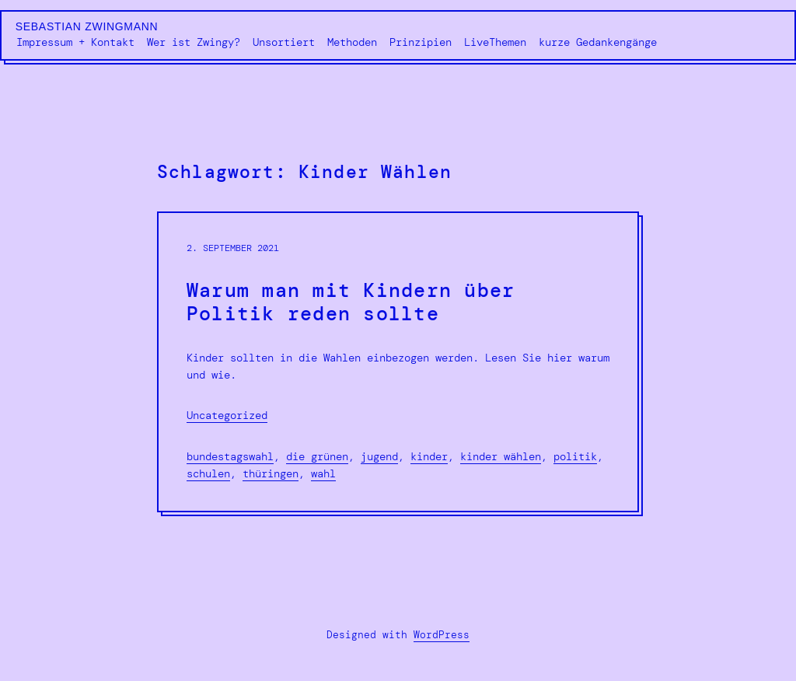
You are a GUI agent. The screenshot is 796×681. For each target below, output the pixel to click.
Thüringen (270, 473)
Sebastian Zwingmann (87, 26)
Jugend (379, 456)
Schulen (208, 473)
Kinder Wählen (500, 456)
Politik (575, 456)
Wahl (323, 473)
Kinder (429, 456)
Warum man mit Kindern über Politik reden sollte (351, 302)
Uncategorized (227, 415)
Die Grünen (317, 456)
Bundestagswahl (230, 456)
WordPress (442, 634)
